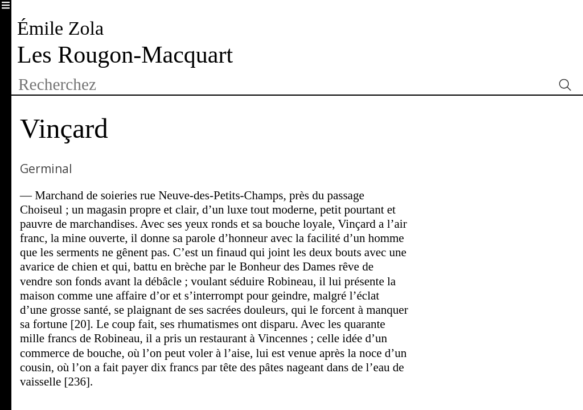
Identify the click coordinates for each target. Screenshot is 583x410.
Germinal (46, 169)
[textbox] (282, 85)
